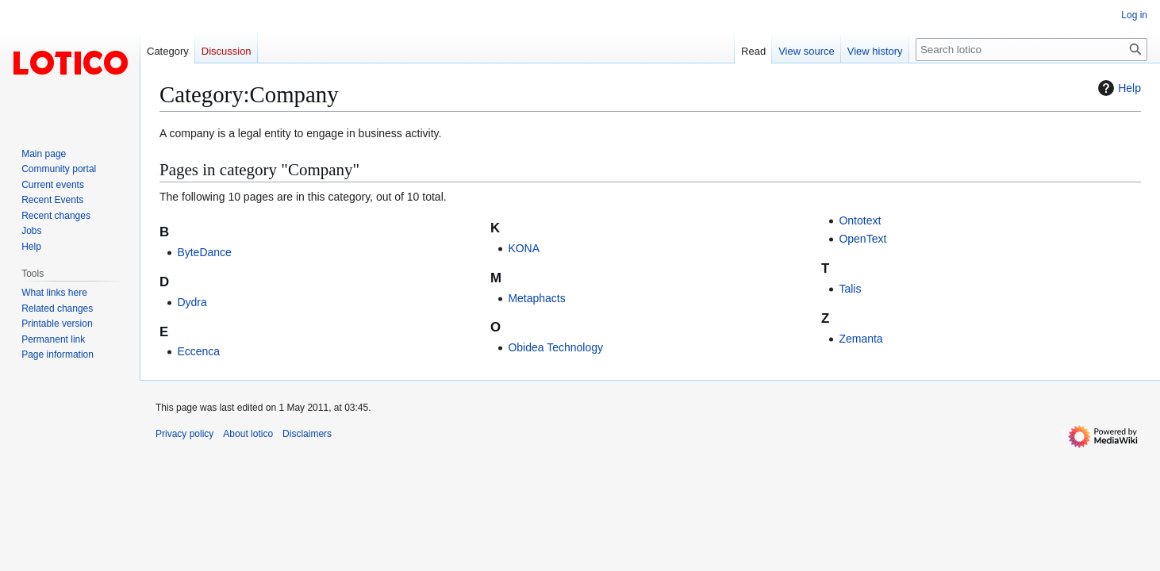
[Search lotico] (1031, 49)
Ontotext (860, 220)
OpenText (862, 238)
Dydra (191, 302)
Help (1117, 88)
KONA (524, 248)
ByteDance (204, 252)
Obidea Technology (555, 347)
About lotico (248, 433)
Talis (850, 288)
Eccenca (198, 351)
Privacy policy (184, 433)
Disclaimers (307, 433)
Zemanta (860, 338)
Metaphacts (536, 298)
